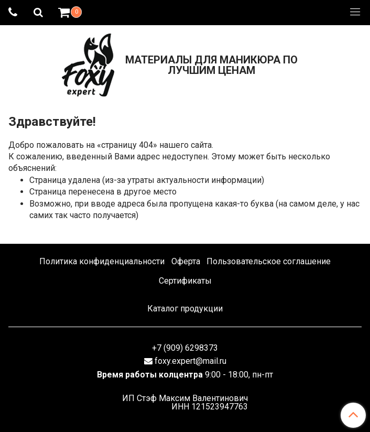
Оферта (185, 261)
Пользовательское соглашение (268, 261)
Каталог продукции (185, 309)
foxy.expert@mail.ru (190, 361)
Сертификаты (185, 281)
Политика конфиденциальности (102, 261)
